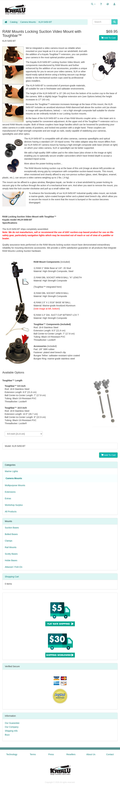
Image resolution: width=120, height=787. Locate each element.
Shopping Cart (12, 576)
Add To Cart (108, 38)
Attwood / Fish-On (13, 567)
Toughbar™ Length (12, 380)
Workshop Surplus (14, 505)
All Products (11, 511)
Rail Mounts (10, 547)
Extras (8, 498)
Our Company (11, 727)
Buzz (7, 734)
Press (51, 754)
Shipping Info (11, 731)
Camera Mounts (28, 22)
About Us (90, 754)
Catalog (14, 22)
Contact (110, 754)
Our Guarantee (12, 723)
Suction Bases (12, 527)
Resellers (70, 754)
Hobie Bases (11, 560)
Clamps (8, 540)
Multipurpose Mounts (15, 485)
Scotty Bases (11, 554)
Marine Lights (11, 471)
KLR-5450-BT (45, 22)
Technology (11, 754)
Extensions (10, 492)
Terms (33, 754)
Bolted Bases (11, 534)
